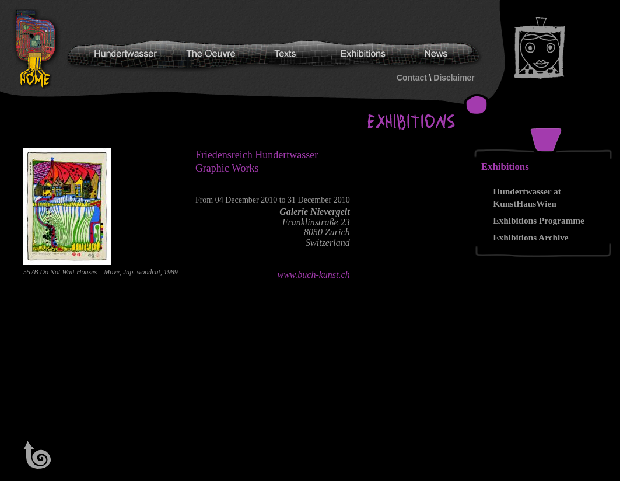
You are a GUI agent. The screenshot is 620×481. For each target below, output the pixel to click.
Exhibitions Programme (538, 220)
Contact (412, 77)
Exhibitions (505, 166)
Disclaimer (453, 77)
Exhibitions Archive (530, 237)
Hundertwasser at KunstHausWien (527, 197)
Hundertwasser (38, 49)
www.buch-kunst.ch (314, 275)
